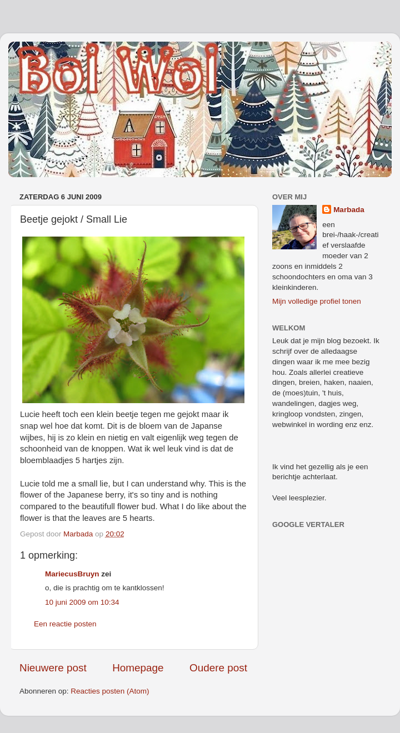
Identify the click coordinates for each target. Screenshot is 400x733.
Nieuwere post (53, 668)
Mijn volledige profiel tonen (316, 301)
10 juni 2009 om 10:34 (82, 602)
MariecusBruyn (72, 574)
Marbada (348, 209)
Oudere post (218, 668)
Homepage (137, 668)
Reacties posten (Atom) (110, 691)
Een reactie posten (65, 624)
